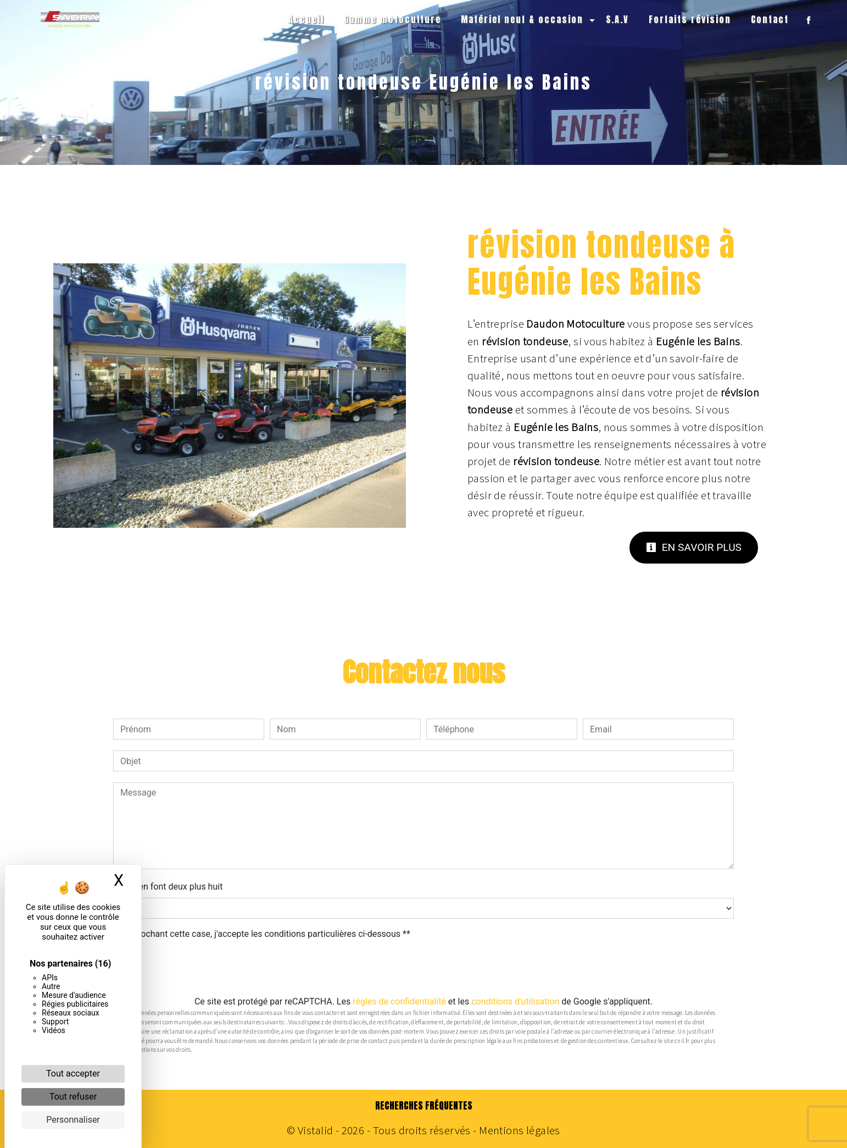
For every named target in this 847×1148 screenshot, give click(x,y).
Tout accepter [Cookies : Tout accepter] (73, 1073)
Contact (770, 19)
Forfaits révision (690, 19)
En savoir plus (694, 547)
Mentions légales (518, 1130)
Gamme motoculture (392, 19)
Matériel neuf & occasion (522, 19)
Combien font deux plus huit (167, 886)
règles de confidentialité (399, 1001)
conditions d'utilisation (515, 1001)
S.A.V (617, 19)
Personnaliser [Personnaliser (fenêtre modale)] (73, 1119)
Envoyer (423, 968)
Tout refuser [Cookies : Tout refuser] (73, 1096)
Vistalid (315, 1130)
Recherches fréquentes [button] (423, 1106)
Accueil (306, 19)
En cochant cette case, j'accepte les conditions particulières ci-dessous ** (267, 934)
